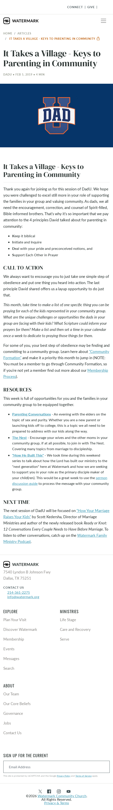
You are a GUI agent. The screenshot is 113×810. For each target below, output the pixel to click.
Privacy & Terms (56, 803)
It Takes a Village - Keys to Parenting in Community (54, 38)
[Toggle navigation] (103, 20)
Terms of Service (83, 775)
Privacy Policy (63, 775)
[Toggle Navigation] (102, 7)
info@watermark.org (23, 596)
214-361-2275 (18, 592)
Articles (24, 33)
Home (7, 33)
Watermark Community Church (62, 795)
